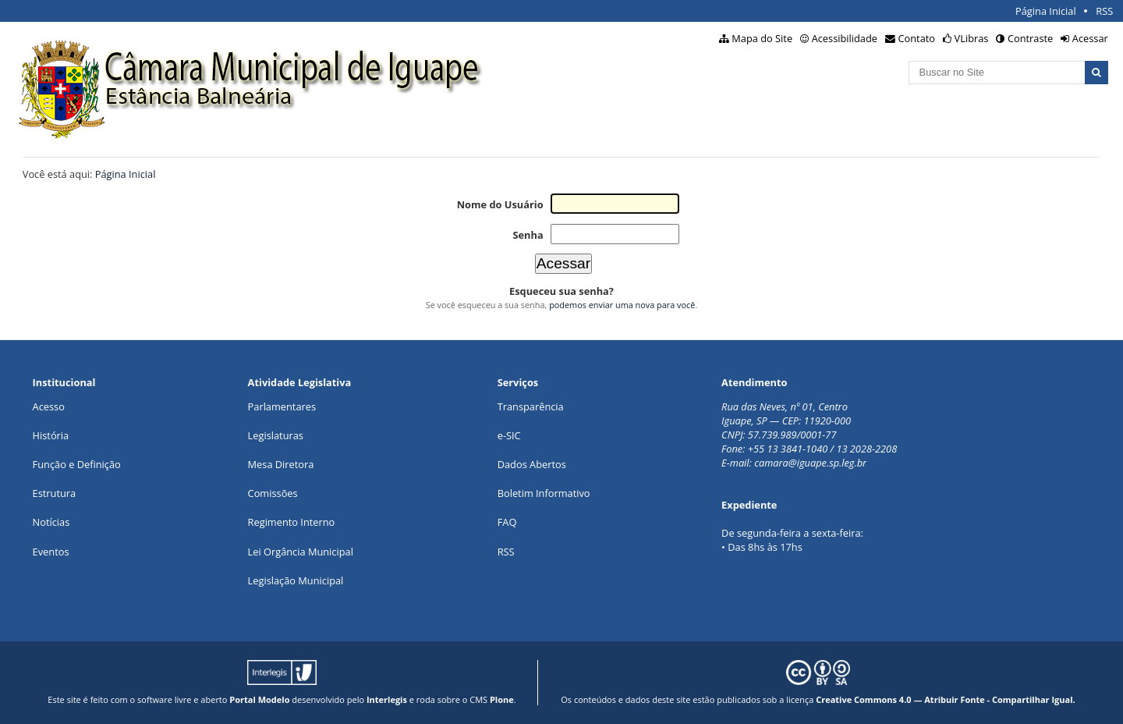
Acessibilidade (844, 38)
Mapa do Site (762, 38)
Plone (502, 699)
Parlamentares (282, 406)
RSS (1104, 11)
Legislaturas (275, 435)
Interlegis (387, 699)
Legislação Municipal (296, 580)
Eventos (51, 552)
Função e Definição (77, 464)
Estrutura (54, 493)
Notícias (51, 522)
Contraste (1030, 38)
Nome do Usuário (500, 204)
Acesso (49, 406)
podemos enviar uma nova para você (622, 305)
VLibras (972, 38)
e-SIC (509, 435)
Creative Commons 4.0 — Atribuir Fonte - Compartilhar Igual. (945, 699)
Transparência (531, 406)
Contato (917, 38)
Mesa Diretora (281, 464)
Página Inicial (1045, 11)
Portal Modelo (259, 699)
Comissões (273, 493)
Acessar (1090, 38)
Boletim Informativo (544, 493)
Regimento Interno (291, 522)
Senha (527, 235)
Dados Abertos (532, 464)
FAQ (507, 522)
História (51, 435)
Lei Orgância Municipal (300, 552)
